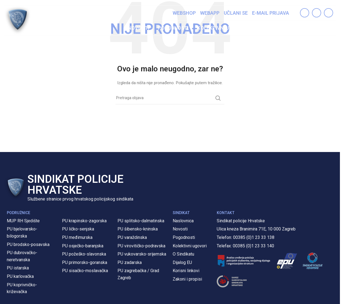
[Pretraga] (330, 28)
